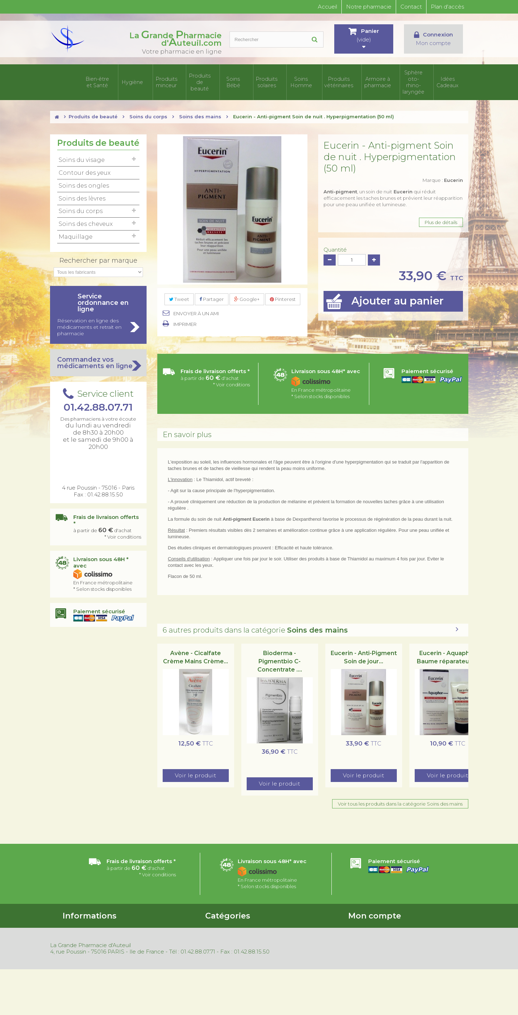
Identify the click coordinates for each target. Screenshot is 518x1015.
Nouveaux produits (158, 932)
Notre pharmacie (368, 6)
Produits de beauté (206, 80)
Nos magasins (78, 951)
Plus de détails (441, 218)
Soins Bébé (241, 80)
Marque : (443, 176)
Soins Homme (311, 80)
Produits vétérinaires (346, 80)
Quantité (335, 245)
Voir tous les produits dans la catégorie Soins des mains (400, 799)
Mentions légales (155, 960)
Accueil (327, 6)
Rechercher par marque (98, 256)
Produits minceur (171, 80)
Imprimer (185, 320)
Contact (411, 6)
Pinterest (283, 295)
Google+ (247, 295)
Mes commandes (368, 923)
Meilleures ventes (156, 941)
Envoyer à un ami (196, 309)
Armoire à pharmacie (381, 80)
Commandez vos (98, 358)
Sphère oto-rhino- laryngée (415, 80)
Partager (211, 295)
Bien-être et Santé (102, 80)
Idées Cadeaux (450, 80)
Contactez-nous (81, 941)
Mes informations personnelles (383, 951)
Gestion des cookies (159, 969)
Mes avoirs (360, 932)
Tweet (179, 295)
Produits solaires (276, 80)
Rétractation (151, 951)
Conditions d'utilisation (88, 932)
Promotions (149, 923)
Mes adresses (363, 941)
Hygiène (137, 80)
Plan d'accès (447, 6)
